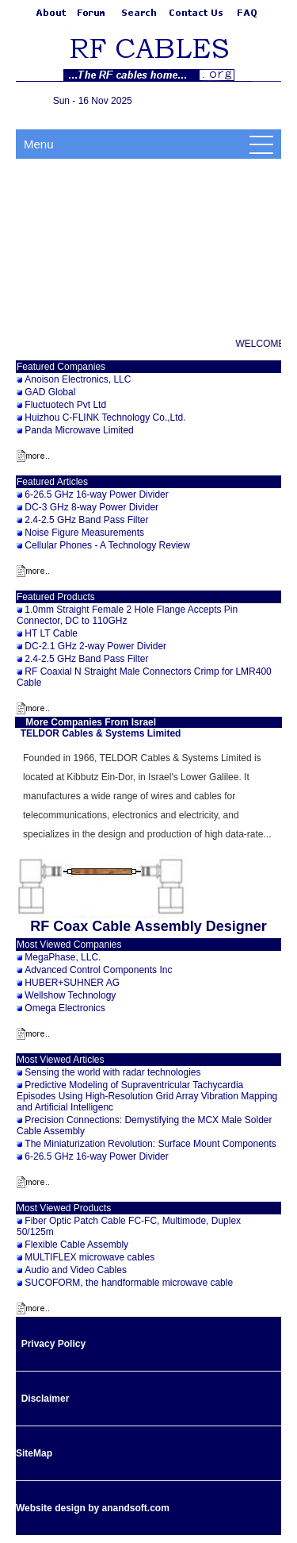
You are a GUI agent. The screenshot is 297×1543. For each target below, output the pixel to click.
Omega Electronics (65, 1008)
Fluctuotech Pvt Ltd (65, 404)
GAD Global (50, 392)
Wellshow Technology (70, 995)
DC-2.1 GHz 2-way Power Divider (95, 646)
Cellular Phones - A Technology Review (107, 545)
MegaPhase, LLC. (63, 957)
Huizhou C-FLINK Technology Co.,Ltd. (105, 417)
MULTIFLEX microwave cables (89, 1257)
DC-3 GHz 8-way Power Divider (91, 507)
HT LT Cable (51, 633)
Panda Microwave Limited (79, 430)
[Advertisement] (148, 247)
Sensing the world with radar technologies (112, 1072)
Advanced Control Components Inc (98, 969)
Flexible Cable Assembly (76, 1244)
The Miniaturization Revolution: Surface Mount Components (150, 1143)
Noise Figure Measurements (84, 532)
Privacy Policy (53, 1343)
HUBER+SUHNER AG (72, 982)
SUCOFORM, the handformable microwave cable (129, 1282)
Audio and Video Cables (76, 1270)
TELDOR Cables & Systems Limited (101, 733)
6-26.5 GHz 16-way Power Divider (96, 494)
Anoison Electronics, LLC (78, 379)
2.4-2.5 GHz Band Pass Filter (86, 519)
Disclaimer (45, 1398)
